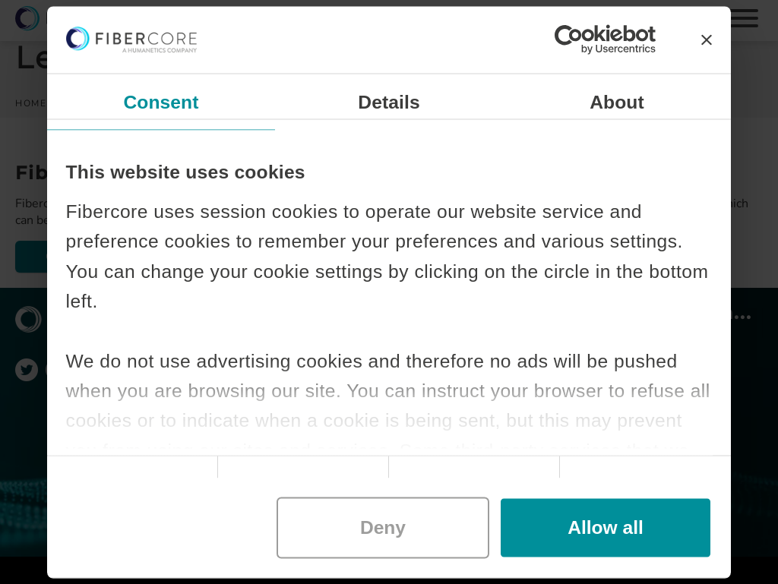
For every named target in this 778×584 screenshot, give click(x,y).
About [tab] (617, 101)
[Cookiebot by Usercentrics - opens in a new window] (589, 39)
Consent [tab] (160, 101)
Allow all (606, 527)
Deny (383, 527)
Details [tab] (388, 101)
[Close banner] (706, 39)
